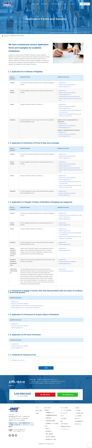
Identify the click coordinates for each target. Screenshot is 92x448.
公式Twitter (10, 435)
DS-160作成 (64, 418)
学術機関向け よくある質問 (52, 423)
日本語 (46, 367)
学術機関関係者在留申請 (51, 415)
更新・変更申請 (49, 434)
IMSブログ (77, 418)
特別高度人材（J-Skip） (51, 439)
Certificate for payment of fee (18, 360)
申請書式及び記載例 (50, 420)
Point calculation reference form (66, 271)
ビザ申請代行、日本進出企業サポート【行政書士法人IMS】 (7, 4)
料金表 (37, 413)
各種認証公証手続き (65, 426)
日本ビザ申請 (44, 3)
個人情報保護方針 (79, 421)
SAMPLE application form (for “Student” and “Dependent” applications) (27, 305)
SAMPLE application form (65, 86)
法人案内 (78, 410)
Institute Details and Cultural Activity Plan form (69, 96)
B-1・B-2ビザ (64, 413)
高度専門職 (48, 418)
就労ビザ (48, 428)
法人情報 (72, 3)
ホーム (37, 407)
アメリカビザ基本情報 (66, 410)
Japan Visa (6, 35)
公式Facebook (13, 435)
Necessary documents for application (67, 84)
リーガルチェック (65, 429)
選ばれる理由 (36, 3)
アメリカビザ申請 (55, 3)
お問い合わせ (85, 3)
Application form (62, 82)
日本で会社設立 (64, 423)
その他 (64, 3)
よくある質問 (78, 415)
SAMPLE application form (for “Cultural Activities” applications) (25, 307)
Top (2, 35)
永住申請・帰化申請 (50, 436)
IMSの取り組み (79, 413)
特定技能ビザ (49, 431)
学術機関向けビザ (50, 412)
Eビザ (62, 415)
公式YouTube (16, 435)
